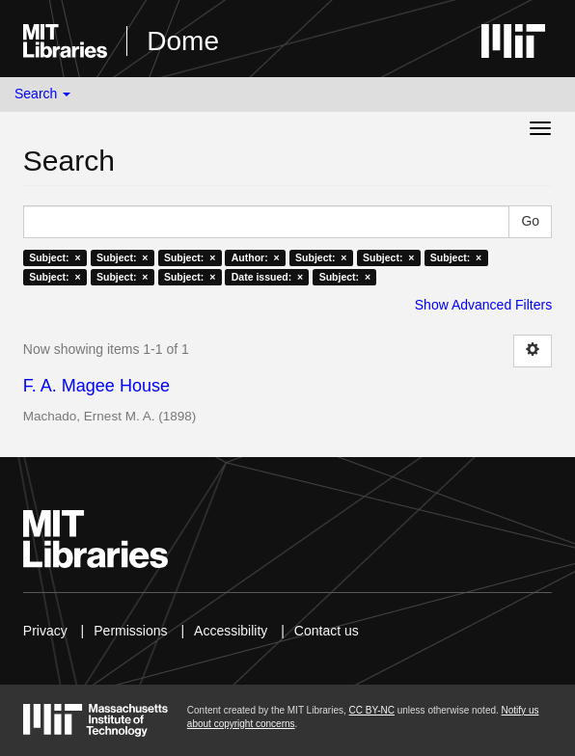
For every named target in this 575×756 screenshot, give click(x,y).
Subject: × (54, 257)
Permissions (130, 630)
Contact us (326, 630)
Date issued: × (267, 277)
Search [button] (42, 93)
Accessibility (230, 630)
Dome (183, 41)
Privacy (45, 630)
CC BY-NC (372, 710)
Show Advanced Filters (483, 304)
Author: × (256, 257)
